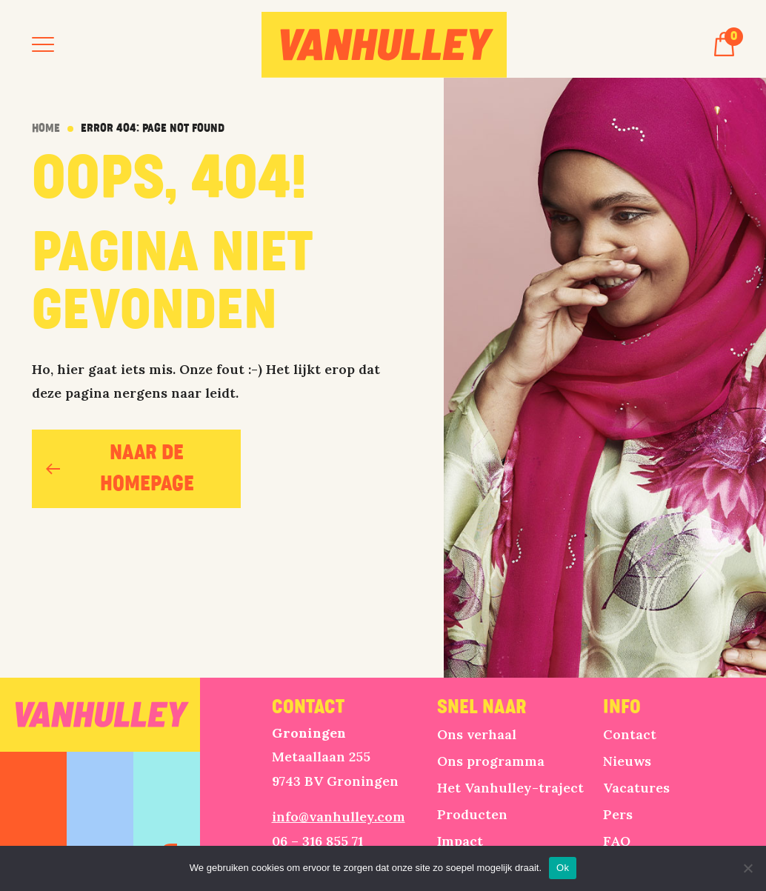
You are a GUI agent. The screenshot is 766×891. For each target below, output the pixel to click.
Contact (629, 734)
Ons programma (490, 761)
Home (46, 128)
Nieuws (627, 761)
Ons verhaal (476, 734)
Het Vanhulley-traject (510, 787)
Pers (618, 814)
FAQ (616, 841)
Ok (562, 867)
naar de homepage (120, 468)
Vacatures (636, 787)
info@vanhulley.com (338, 816)
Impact (460, 841)
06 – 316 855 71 (317, 841)
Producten (472, 814)
